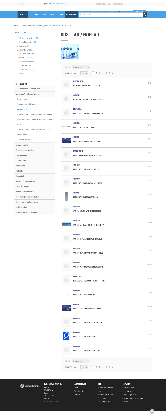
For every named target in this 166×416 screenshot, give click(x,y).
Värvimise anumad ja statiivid (27, 109)
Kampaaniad (71, 20)
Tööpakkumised (79, 396)
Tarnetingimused (104, 407)
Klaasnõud (20, 181)
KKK (109, 4)
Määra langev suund (92, 72)
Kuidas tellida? (101, 4)
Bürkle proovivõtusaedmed (26, 218)
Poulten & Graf (26, 63)
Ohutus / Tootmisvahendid (26, 186)
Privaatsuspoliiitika (129, 400)
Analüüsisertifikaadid (106, 400)
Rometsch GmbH (26, 67)
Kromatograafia (22, 150)
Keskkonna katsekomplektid (27, 207)
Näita (75, 78)
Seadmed (60, 20)
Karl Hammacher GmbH (28, 59)
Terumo (23, 79)
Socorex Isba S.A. (26, 75)
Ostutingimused (118, 4)
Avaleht (16, 31)
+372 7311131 (53, 401)
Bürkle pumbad (21, 212)
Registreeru (123, 11)
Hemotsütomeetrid (23, 140)
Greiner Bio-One (25, 55)
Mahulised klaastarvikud (25, 197)
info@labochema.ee (51, 406)
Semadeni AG (25, 71)
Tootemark (20, 38)
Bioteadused (20, 176)
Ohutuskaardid (103, 403)
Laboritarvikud (47, 20)
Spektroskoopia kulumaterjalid (28, 94)
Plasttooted (20, 171)
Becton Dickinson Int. (28, 47)
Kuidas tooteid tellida (106, 393)
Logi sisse (139, 11)
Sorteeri (66, 72)
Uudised (77, 400)
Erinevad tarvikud (22, 192)
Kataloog (23, 20)
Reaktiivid (34, 20)
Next (112, 79)
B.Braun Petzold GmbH (29, 43)
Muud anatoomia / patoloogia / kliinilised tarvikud (34, 119)
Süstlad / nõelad (23, 114)
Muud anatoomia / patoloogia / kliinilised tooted (34, 135)
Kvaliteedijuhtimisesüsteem (132, 403)
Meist (76, 393)
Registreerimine (128, 393)
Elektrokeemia (21, 160)
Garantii (125, 407)
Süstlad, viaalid (22, 104)
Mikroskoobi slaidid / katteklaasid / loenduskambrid (35, 125)
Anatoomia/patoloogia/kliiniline (47, 31)
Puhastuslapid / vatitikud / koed (28, 202)
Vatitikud (20, 130)
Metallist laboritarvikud (25, 155)
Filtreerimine (21, 166)
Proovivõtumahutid (23, 145)
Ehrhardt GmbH (26, 51)
